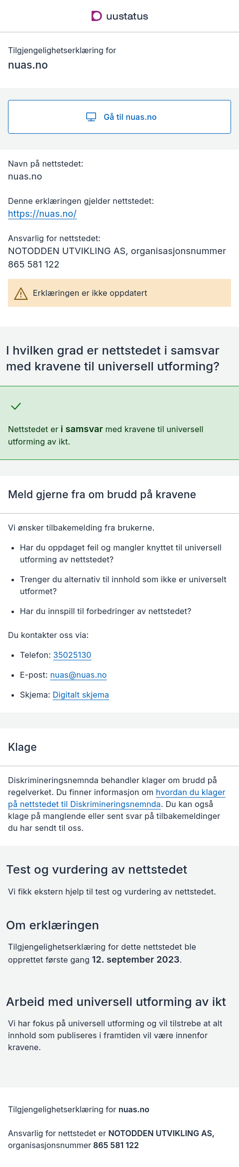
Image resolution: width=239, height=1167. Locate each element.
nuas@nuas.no (78, 675)
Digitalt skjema (81, 695)
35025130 (72, 655)
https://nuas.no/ (42, 213)
